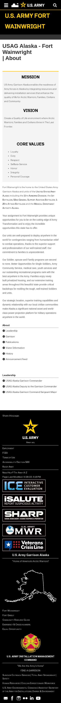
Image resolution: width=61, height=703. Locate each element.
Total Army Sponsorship (43, 675)
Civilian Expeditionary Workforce (38, 683)
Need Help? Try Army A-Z (14, 472)
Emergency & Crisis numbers (16, 624)
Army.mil (30, 442)
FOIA (5, 453)
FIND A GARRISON (30, 670)
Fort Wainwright (11, 610)
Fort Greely (8, 615)
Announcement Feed (16, 359)
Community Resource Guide (16, 620)
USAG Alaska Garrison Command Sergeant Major (31, 392)
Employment (8, 448)
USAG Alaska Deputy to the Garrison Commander (31, 386)
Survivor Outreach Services (16, 675)
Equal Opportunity (11, 629)
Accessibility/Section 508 (15, 462)
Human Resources (11, 683)
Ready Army (8, 466)
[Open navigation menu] (6, 5)
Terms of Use (8, 457)
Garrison (10, 336)
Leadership (12, 330)
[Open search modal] (55, 5)
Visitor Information (15, 347)
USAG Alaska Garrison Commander (24, 380)
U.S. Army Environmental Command (19, 687)
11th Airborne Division (35, 195)
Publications (12, 342)
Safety (5, 678)
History (9, 353)
